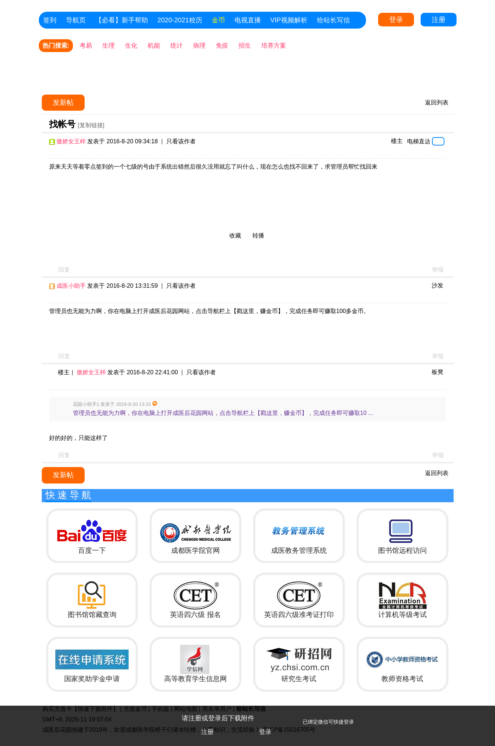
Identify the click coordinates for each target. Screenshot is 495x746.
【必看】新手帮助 (121, 20)
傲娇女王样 (71, 141)
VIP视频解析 (288, 20)
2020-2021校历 (180, 20)
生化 (131, 45)
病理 (199, 45)
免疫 (222, 45)
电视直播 (247, 20)
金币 (218, 20)
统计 (176, 45)
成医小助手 (71, 286)
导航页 (76, 20)
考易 (86, 45)
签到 (49, 20)
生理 (108, 45)
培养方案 (273, 45)
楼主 (397, 141)
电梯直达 (419, 141)
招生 (245, 45)
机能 (154, 45)
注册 (439, 19)
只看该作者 (181, 141)
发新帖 (63, 102)
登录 (396, 19)
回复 (64, 270)
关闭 (485, 714)
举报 (438, 270)
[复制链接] (91, 125)
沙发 (437, 285)
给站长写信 (333, 20)
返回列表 (436, 102)
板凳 (437, 372)
